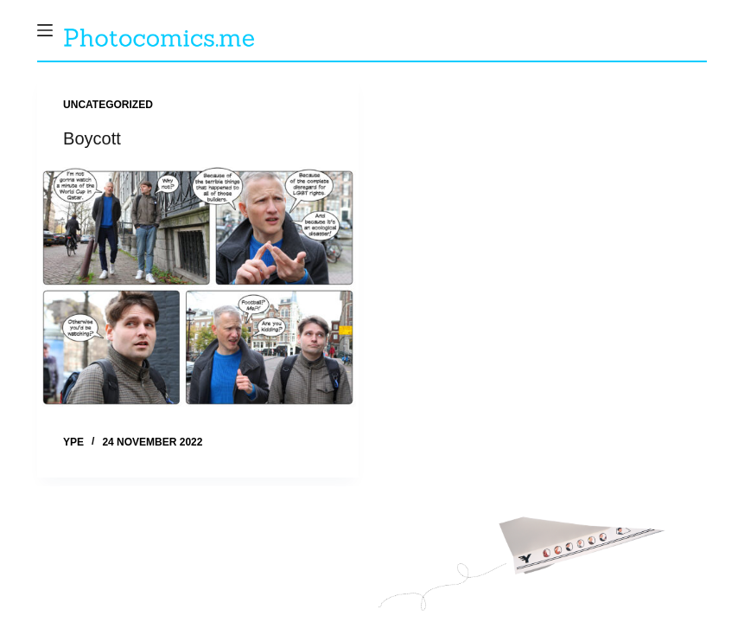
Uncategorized (108, 105)
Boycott (92, 138)
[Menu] (45, 30)
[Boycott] (198, 287)
